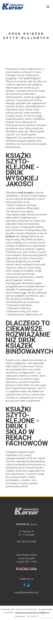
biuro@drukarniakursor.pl (26, 592)
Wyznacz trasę (28, 568)
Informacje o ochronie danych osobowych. (32, 612)
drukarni (10, 236)
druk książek (25, 192)
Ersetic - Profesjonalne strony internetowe (32, 616)
